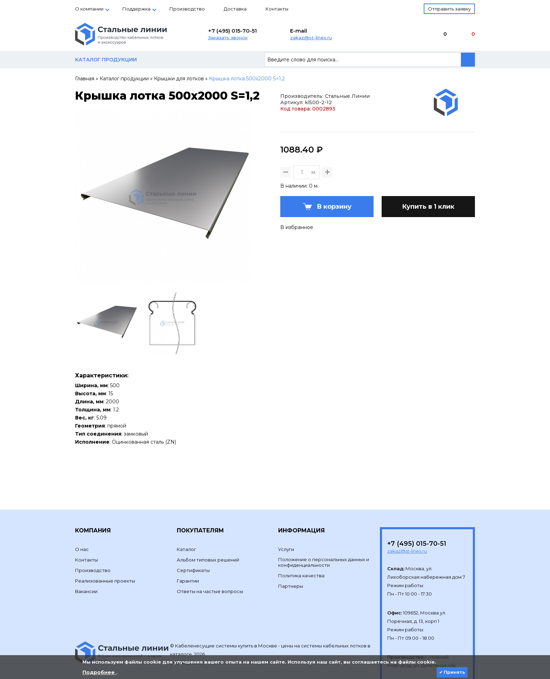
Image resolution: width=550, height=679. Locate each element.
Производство (187, 9)
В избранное (296, 248)
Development (186, 642)
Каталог (186, 528)
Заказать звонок (228, 37)
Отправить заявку (449, 9)
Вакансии (86, 570)
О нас (82, 528)
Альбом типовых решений (208, 539)
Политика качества (301, 555)
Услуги (286, 528)
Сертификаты (193, 549)
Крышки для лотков (179, 78)
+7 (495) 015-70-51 (232, 30)
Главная (84, 78)
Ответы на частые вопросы (210, 570)
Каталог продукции (124, 78)
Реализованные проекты (105, 560)
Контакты (277, 9)
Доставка (235, 9)
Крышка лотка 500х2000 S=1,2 (247, 78)
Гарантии (188, 560)
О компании (89, 9)
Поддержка (136, 9)
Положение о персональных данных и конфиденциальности (323, 541)
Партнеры (290, 565)
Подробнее (99, 672)
